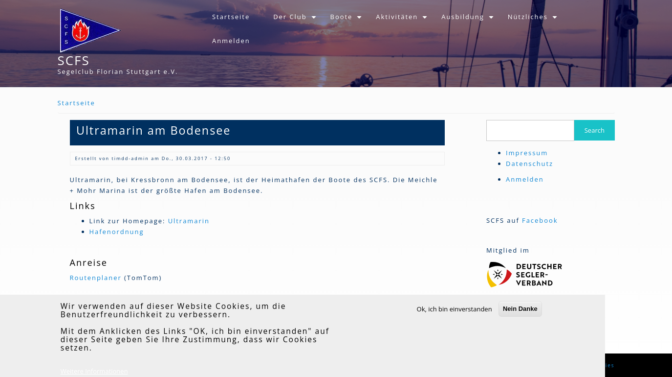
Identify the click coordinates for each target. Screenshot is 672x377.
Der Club (295, 20)
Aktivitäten (403, 20)
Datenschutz (529, 163)
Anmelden (231, 40)
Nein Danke (520, 315)
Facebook (540, 220)
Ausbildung (468, 20)
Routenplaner (96, 277)
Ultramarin (189, 220)
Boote (347, 20)
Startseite (231, 16)
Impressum (527, 152)
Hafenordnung (116, 231)
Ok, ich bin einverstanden (454, 315)
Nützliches (534, 20)
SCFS (74, 60)
